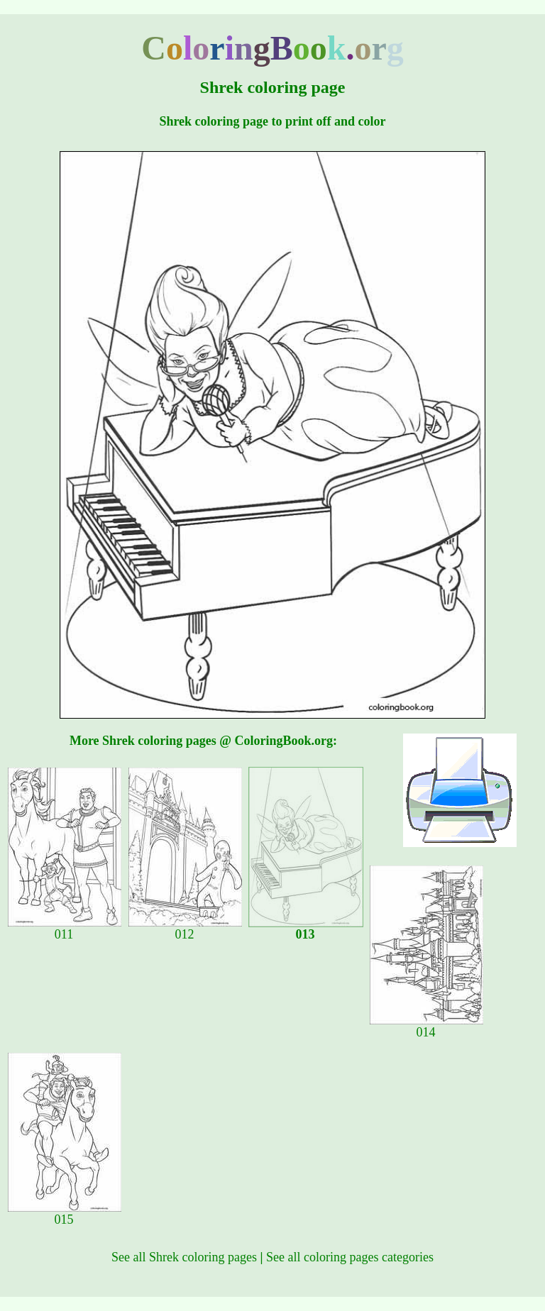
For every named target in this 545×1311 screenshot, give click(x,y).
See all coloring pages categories (350, 1257)
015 (64, 1214)
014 (426, 1026)
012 (185, 928)
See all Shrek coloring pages (184, 1257)
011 (64, 928)
